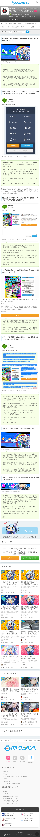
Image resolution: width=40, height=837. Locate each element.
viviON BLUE (31, 819)
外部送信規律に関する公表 (10, 801)
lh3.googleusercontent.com (12, 62)
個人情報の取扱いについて (10, 798)
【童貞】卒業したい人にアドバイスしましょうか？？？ (10, 584)
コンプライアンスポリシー (10, 803)
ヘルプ (5, 779)
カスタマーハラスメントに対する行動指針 (15, 776)
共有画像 (17, 27)
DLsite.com (12, 814)
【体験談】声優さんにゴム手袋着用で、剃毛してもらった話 (10, 691)
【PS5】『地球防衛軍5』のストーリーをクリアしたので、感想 (30, 633)
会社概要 (5, 771)
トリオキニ (12, 824)
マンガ (18, 19)
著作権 (5, 791)
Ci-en (12, 819)
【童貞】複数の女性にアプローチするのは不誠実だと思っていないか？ (10, 608)
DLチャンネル (20, 3)
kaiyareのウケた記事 (28, 27)
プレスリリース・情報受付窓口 (12, 783)
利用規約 (5, 774)
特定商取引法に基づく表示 (10, 796)
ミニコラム (7, 27)
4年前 (25, 157)
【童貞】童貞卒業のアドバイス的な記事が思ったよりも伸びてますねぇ (29, 584)
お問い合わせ (6, 781)
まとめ (14, 740)
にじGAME (31, 814)
